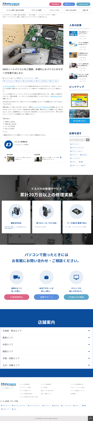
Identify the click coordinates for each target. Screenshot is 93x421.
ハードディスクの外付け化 (41, 107)
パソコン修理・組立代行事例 (15, 10)
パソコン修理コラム (25, 390)
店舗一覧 (85, 10)
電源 (81, 162)
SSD (83, 165)
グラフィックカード (76, 151)
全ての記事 (32, 15)
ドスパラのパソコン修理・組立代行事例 (14, 15)
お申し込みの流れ (71, 10)
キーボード (74, 155)
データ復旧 (44, 387)
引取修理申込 (55, 4)
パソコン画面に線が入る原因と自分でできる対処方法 (83, 64)
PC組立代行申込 (83, 4)
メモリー (73, 162)
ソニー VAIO (54, 81)
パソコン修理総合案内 (25, 393)
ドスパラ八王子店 (28, 81)
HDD (18, 81)
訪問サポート (69, 4)
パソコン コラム (54, 10)
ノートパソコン (8, 81)
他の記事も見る (79, 121)
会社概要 (73, 393)
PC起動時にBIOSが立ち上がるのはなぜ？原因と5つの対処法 (83, 54)
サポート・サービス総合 (78, 387)
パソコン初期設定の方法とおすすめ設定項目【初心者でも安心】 (83, 43)
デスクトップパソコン (77, 147)
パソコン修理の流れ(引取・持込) (28, 397)
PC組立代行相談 (76, 297)
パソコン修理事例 (24, 384)
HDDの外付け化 (55, 96)
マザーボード (74, 144)
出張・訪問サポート (46, 393)
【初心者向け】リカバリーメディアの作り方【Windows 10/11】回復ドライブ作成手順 (83, 33)
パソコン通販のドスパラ (78, 390)
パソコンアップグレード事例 (47, 15)
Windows (83, 155)
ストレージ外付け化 (42, 81)
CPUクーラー (74, 165)
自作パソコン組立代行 (47, 390)
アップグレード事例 (25, 387)
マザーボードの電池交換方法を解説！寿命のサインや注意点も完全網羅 (83, 75)
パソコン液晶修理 (46, 384)
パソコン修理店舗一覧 (77, 384)
